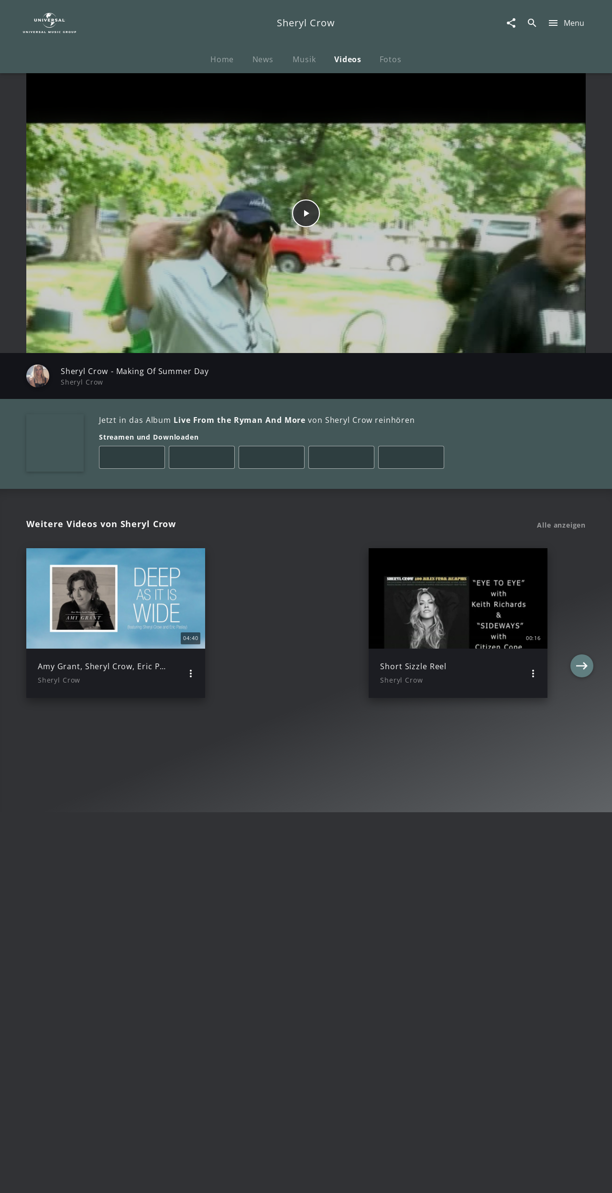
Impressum (73, 1176)
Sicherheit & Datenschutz (256, 1176)
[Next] (581, 622)
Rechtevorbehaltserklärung (151, 1176)
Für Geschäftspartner (521, 1176)
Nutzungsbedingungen (352, 1176)
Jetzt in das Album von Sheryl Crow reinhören (257, 420)
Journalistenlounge (438, 1176)
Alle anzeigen (561, 525)
